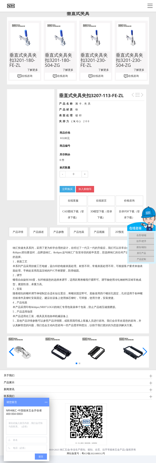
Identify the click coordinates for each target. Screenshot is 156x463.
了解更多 (32, 70)
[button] (76, 363)
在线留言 (101, 200)
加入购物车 (85, 189)
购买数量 (65, 167)
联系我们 (9, 396)
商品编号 (65, 145)
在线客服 (73, 200)
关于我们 (9, 375)
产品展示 (9, 382)
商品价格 (65, 132)
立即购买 (67, 189)
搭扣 (82, 449)
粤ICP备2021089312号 (93, 453)
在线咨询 (27, 76)
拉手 (104, 449)
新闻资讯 (9, 389)
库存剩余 (65, 154)
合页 (97, 449)
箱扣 (90, 449)
